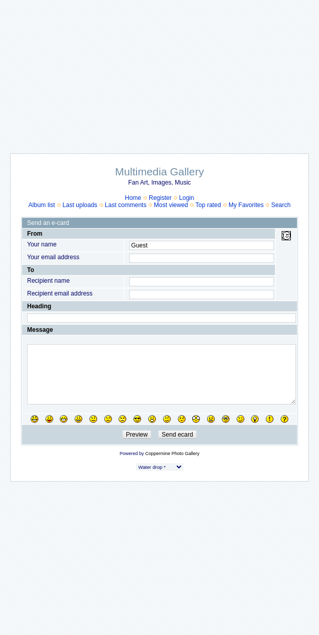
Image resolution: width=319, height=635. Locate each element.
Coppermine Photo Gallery (172, 453)
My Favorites (246, 205)
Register (160, 197)
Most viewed (171, 205)
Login (186, 197)
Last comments (125, 205)
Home (133, 197)
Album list (42, 205)
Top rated (208, 205)
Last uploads (79, 205)
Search (280, 205)
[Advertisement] (159, 71)
